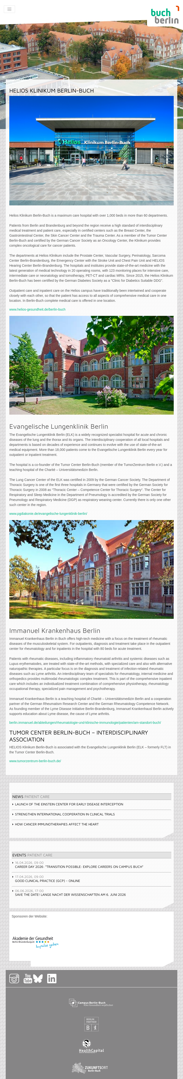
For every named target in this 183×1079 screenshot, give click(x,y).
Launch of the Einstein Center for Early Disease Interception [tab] (67, 804)
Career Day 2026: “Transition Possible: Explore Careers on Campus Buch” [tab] (77, 864)
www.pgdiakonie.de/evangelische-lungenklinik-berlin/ (48, 514)
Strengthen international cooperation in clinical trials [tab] (63, 814)
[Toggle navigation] (9, 9)
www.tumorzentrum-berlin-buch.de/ (35, 761)
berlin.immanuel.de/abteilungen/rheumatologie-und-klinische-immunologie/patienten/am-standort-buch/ (85, 723)
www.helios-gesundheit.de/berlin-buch (37, 309)
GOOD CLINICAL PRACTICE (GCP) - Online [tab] (46, 879)
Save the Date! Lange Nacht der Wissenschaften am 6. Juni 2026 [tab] (69, 893)
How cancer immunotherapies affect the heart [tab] (55, 824)
